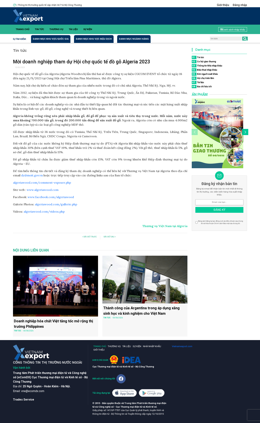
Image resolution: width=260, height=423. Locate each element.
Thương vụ (56, 29)
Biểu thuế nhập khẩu (204, 70)
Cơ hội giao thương (204, 61)
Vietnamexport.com (182, 346)
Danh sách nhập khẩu (232, 29)
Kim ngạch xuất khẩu (205, 74)
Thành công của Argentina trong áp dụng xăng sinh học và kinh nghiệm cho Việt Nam (141, 311)
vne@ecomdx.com (32, 391)
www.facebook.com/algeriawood (51, 197)
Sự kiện (87, 29)
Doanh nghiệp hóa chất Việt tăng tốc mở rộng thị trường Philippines (53, 324)
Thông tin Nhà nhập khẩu (207, 65)
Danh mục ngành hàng (134, 38)
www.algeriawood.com (42, 190)
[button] (244, 132)
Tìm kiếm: (20, 39)
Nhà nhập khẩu (152, 346)
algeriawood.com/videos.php (44, 211)
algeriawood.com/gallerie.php (56, 204)
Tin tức (39, 29)
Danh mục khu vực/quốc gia (51, 38)
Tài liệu (73, 29)
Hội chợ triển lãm (203, 78)
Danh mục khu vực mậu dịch (94, 38)
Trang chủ (22, 29)
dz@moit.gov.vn (32, 175)
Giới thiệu (223, 5)
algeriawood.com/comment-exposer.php (42, 182)
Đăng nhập (240, 5)
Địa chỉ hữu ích (202, 86)
